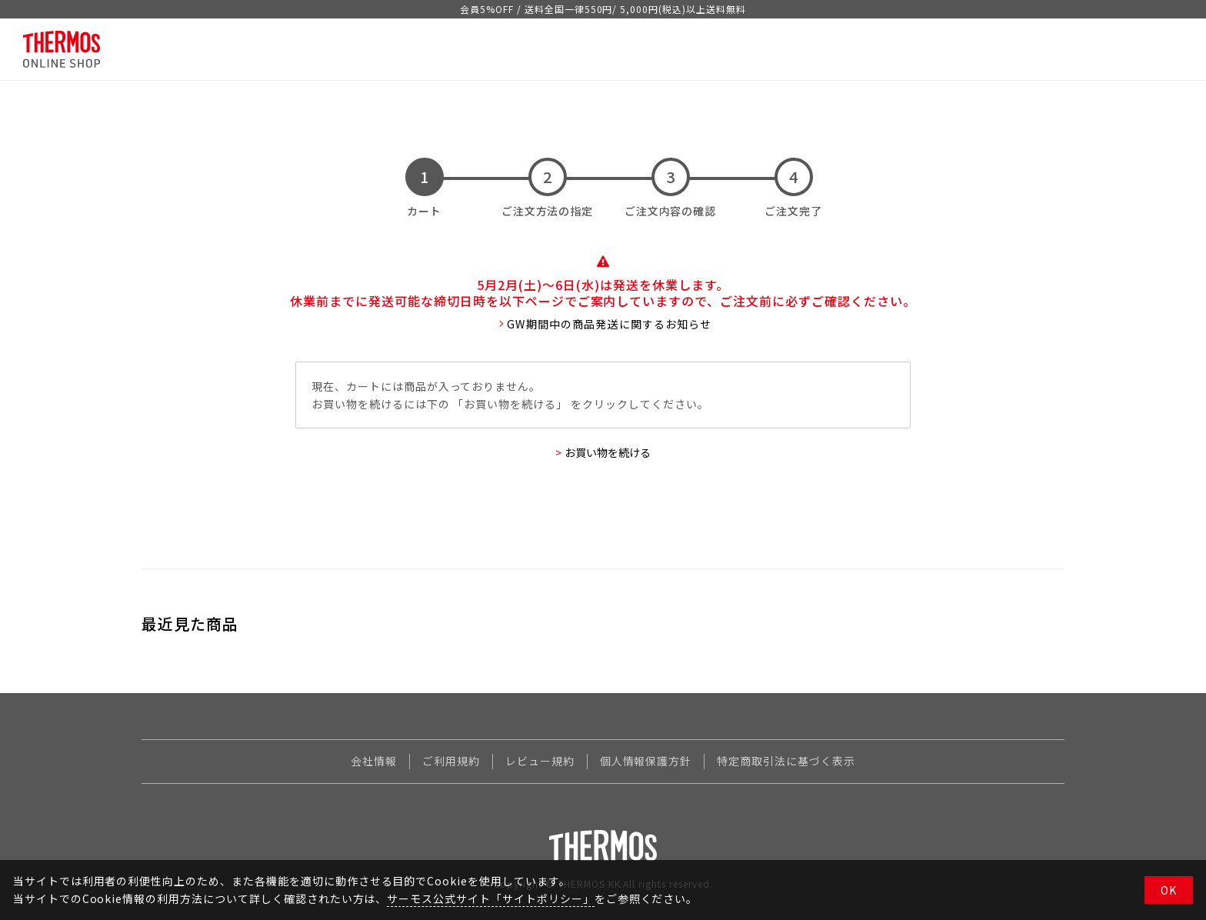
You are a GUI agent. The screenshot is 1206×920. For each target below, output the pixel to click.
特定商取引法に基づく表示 (786, 760)
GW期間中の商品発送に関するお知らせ (609, 324)
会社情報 (374, 760)
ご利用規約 (451, 760)
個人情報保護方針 (646, 760)
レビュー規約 (540, 760)
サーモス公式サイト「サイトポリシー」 (490, 898)
